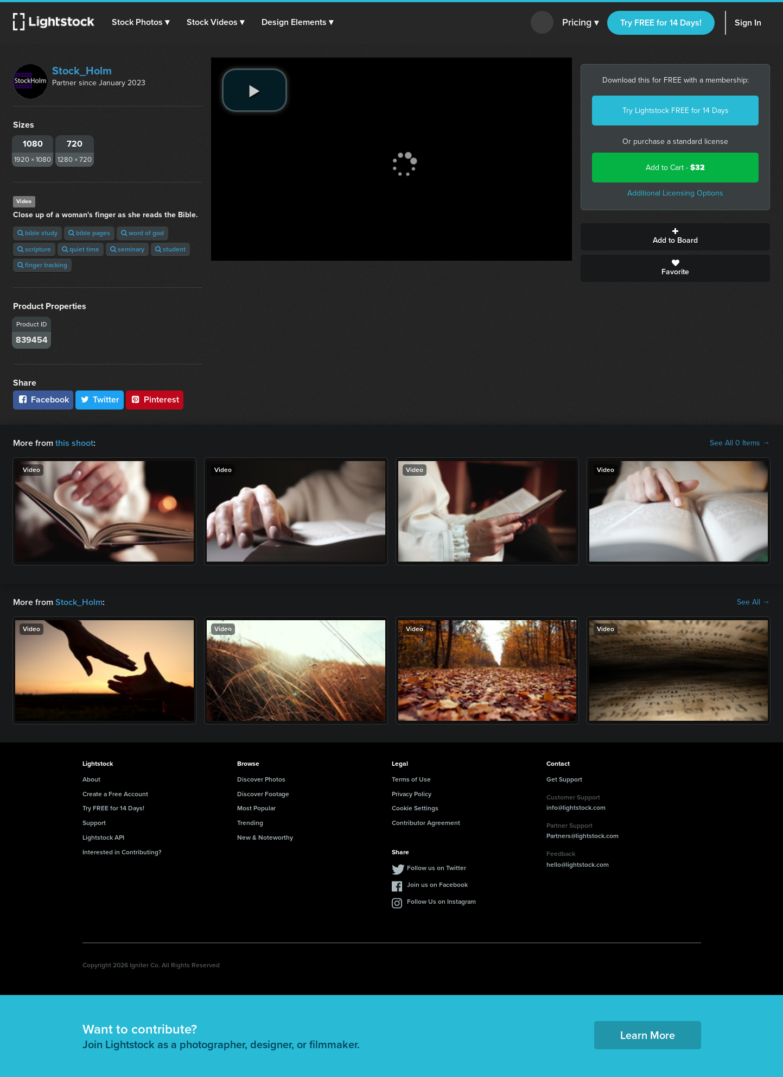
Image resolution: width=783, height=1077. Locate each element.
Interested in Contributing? (122, 852)
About (91, 779)
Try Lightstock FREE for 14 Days (675, 110)
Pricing (580, 23)
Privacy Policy (411, 794)
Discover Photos (261, 779)
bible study (37, 233)
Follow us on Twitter (436, 868)
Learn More (647, 1035)
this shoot (74, 443)
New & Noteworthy (265, 837)
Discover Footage (263, 794)
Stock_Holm (82, 70)
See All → (753, 602)
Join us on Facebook (437, 885)
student (170, 249)
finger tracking (42, 265)
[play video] (254, 90)
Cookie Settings (415, 808)
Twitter (100, 399)
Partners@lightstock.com (582, 836)
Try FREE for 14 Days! (661, 22)
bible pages (89, 233)
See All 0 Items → (740, 443)
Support (94, 823)
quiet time (80, 249)
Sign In (748, 22)
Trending (250, 823)
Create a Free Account (115, 794)
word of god (142, 233)
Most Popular (256, 808)
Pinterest (154, 399)
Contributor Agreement (426, 823)
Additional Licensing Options (675, 193)
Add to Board (675, 237)
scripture (34, 249)
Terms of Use (411, 779)
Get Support (564, 779)
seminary (127, 249)
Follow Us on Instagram (441, 901)
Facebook (43, 399)
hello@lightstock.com (577, 865)
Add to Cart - (675, 167)
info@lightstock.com (576, 808)
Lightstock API (103, 837)
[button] (140, 22)
